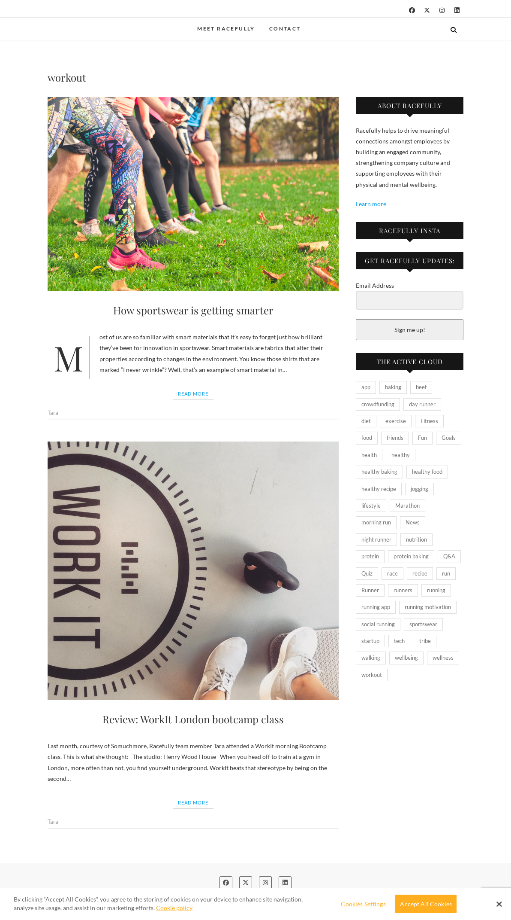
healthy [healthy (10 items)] (400, 454)
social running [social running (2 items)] (378, 624)
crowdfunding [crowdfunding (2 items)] (377, 404)
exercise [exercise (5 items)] (395, 420)
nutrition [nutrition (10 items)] (416, 539)
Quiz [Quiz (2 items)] (367, 573)
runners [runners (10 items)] (403, 590)
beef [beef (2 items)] (421, 387)
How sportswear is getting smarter (193, 310)
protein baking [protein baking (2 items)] (411, 556)
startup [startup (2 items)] (370, 640)
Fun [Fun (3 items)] (422, 437)
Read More (193, 393)
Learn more (371, 203)
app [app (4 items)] (365, 387)
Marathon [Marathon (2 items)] (407, 505)
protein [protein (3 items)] (370, 556)
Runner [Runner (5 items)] (370, 590)
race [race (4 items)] (392, 573)
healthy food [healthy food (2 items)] (427, 471)
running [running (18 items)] (436, 590)
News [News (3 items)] (413, 522)
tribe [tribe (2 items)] (425, 640)
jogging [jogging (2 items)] (419, 488)
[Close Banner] (499, 904)
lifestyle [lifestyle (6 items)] (371, 505)
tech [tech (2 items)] (399, 640)
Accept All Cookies (426, 904)
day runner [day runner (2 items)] (422, 404)
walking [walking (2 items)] (370, 657)
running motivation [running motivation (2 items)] (428, 606)
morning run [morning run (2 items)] (376, 522)
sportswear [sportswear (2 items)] (423, 624)
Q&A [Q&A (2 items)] (449, 556)
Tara (53, 412)
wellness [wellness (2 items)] (443, 657)
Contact (285, 28)
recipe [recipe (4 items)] (419, 573)
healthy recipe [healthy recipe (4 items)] (378, 488)
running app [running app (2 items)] (375, 606)
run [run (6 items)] (446, 573)
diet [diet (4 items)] (366, 420)
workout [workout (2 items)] (371, 674)
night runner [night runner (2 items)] (376, 539)
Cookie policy (174, 907)
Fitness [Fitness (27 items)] (429, 420)
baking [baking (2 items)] (393, 387)
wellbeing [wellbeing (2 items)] (406, 657)
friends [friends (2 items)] (395, 437)
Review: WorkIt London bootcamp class (193, 719)
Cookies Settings (363, 904)
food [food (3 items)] (366, 437)
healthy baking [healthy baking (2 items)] (379, 471)
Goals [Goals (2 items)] (449, 437)
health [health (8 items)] (369, 454)
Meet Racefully (226, 28)
